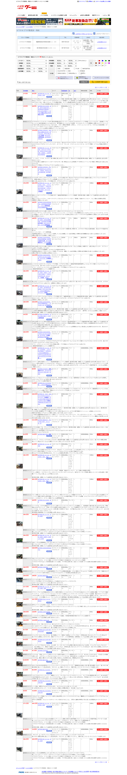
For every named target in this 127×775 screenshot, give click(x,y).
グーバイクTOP (20, 27)
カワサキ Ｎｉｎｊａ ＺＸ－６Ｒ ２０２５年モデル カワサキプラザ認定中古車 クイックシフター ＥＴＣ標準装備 (44, 222)
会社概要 (44, 771)
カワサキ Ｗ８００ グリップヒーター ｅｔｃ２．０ (44, 421)
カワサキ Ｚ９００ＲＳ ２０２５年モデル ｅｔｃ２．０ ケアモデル (44, 303)
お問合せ (90, 1)
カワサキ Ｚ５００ (43, 650)
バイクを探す (29, 27)
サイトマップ (82, 1)
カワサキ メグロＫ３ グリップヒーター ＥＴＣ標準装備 (44, 316)
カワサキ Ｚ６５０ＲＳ (44, 612)
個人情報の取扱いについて (60, 771)
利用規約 (49, 771)
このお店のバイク (102, 42)
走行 (75, 90)
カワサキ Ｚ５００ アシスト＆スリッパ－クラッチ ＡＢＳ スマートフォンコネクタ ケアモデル (44, 171)
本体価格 (25, 90)
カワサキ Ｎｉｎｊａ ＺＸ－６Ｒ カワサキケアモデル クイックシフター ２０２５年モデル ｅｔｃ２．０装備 (44, 289)
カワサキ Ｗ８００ (43, 575)
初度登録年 (64, 90)
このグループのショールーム (83, 34)
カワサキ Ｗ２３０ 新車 (44, 434)
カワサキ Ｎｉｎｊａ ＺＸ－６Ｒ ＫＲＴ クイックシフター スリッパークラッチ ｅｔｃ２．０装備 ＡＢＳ (44, 274)
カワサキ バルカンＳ (43, 620)
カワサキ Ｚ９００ (43, 567)
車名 (33, 90)
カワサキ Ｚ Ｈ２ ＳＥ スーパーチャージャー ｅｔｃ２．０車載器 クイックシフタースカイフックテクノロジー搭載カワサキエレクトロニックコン (45, 399)
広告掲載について (73, 771)
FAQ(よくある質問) (84, 771)
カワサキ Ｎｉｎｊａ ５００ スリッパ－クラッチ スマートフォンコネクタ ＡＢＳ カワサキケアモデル (44, 151)
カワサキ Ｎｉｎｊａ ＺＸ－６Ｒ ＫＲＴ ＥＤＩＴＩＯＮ (44, 537)
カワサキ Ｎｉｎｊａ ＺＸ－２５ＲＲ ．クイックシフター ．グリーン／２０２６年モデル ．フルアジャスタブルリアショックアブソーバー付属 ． (44, 353)
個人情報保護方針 (94, 771)
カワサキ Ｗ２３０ (43, 660)
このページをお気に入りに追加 (102, 1)
